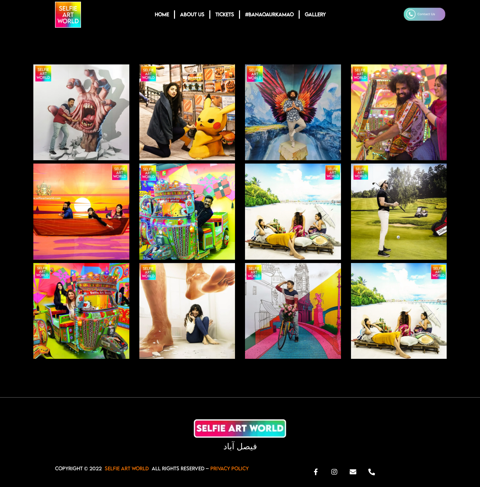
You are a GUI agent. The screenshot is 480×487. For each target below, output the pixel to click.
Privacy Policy (229, 468)
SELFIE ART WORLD (127, 468)
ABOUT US (192, 14)
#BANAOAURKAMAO (269, 14)
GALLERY (315, 14)
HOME (162, 14)
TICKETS (224, 14)
